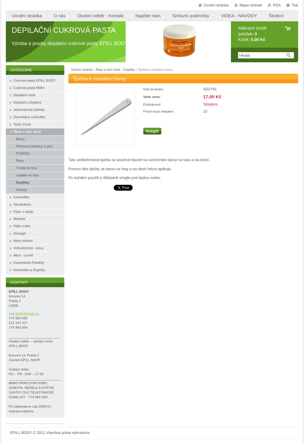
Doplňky (129, 69)
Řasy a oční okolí (108, 69)
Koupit (152, 131)
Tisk (294, 5)
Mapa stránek (250, 5)
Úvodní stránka (216, 5)
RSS (277, 5)
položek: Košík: (252, 34)
